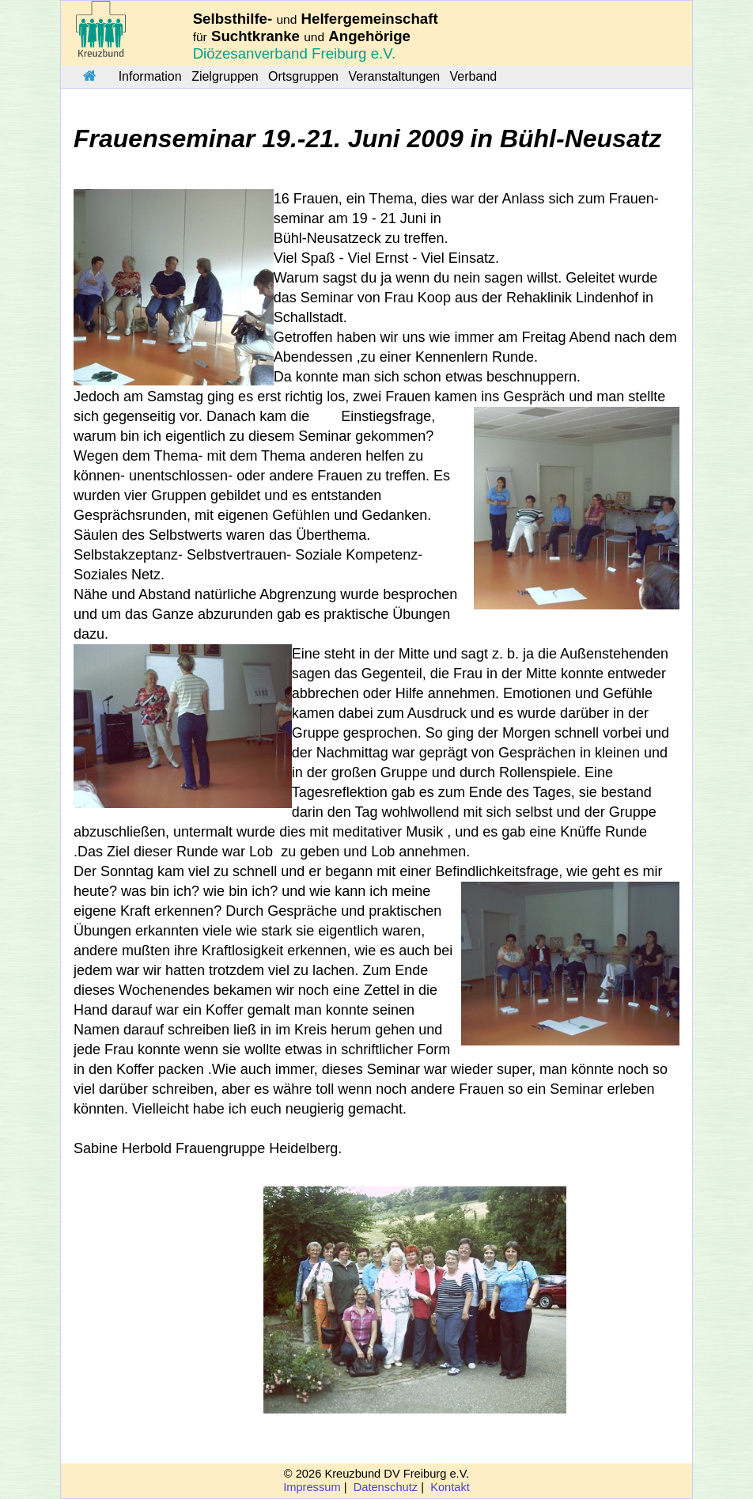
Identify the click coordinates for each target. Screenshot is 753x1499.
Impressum (311, 1487)
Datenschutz (386, 1487)
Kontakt (450, 1487)
